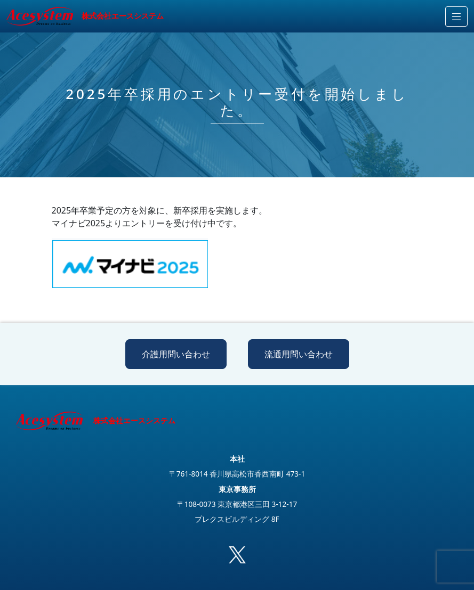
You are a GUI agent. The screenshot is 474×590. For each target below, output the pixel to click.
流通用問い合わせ (298, 354)
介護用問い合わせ (176, 354)
